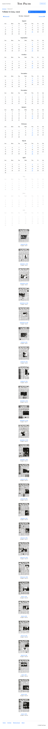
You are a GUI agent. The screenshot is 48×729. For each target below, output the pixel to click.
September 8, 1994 (24, 283)
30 (32, 153)
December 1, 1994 (24, 459)
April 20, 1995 (24, 694)
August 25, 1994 (24, 244)
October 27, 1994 (24, 381)
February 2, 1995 (24, 518)
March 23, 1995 (24, 635)
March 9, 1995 (24, 616)
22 (32, 48)
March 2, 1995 (24, 596)
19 (32, 116)
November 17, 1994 (24, 440)
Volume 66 (6, 16)
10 (32, 80)
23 (32, 135)
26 (32, 118)
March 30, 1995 (24, 655)
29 (32, 50)
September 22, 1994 (24, 303)
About (23, 722)
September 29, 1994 (24, 322)
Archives (4, 9)
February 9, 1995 (24, 537)
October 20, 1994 (24, 361)
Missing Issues (16, 722)
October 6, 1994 (24, 342)
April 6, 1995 (24, 674)
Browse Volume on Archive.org (37, 12)
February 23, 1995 (24, 577)
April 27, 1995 (24, 714)
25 (32, 32)
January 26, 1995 (24, 498)
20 (32, 65)
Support (6, 3)
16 (32, 132)
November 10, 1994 (24, 420)
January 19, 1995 (24, 479)
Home (4, 722)
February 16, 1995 (24, 557)
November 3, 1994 (24, 400)
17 (32, 82)
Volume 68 (42, 16)
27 (32, 67)
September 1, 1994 (24, 263)
